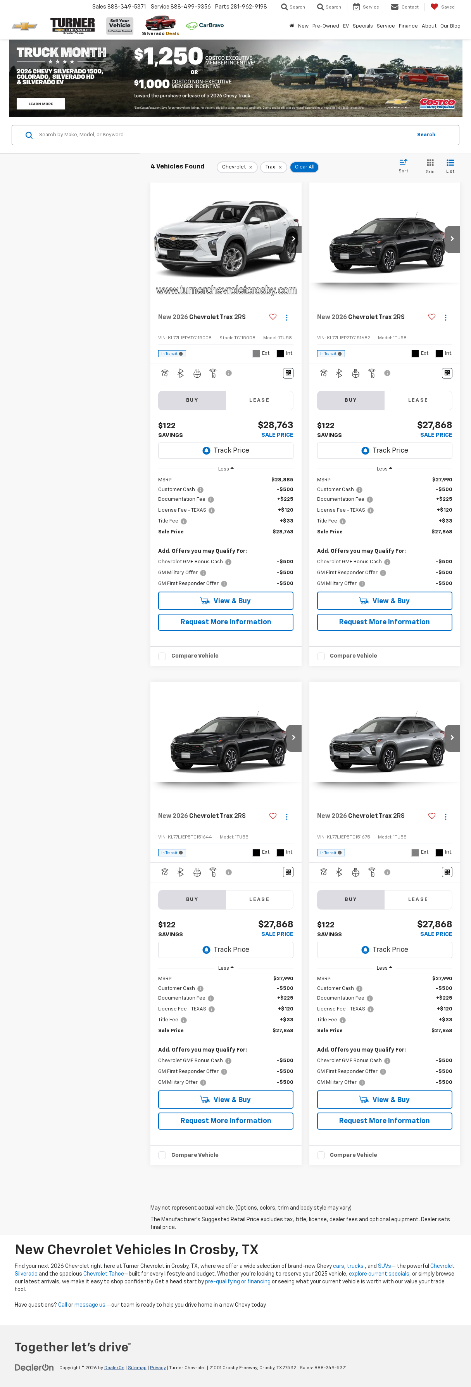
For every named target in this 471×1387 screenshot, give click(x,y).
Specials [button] (363, 26)
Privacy (158, 1368)
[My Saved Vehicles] (442, 7)
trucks (355, 1266)
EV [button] (346, 26)
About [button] (429, 26)
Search (426, 134)
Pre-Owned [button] (325, 26)
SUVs (384, 1266)
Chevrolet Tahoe (103, 1274)
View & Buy (225, 601)
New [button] (303, 26)
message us (89, 1305)
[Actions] (286, 318)
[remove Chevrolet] (237, 167)
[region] (225, 532)
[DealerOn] (34, 1367)
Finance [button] (408, 26)
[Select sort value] (406, 166)
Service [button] (386, 26)
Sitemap (137, 1368)
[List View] (450, 167)
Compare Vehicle (195, 656)
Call (62, 1305)
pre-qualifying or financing (238, 1282)
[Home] (292, 26)
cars (338, 1266)
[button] (294, 239)
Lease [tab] (259, 400)
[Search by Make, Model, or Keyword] (224, 135)
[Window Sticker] (288, 373)
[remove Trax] (273, 167)
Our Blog (450, 26)
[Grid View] (428, 167)
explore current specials (379, 1274)
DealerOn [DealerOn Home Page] (114, 1368)
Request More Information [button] (226, 622)
